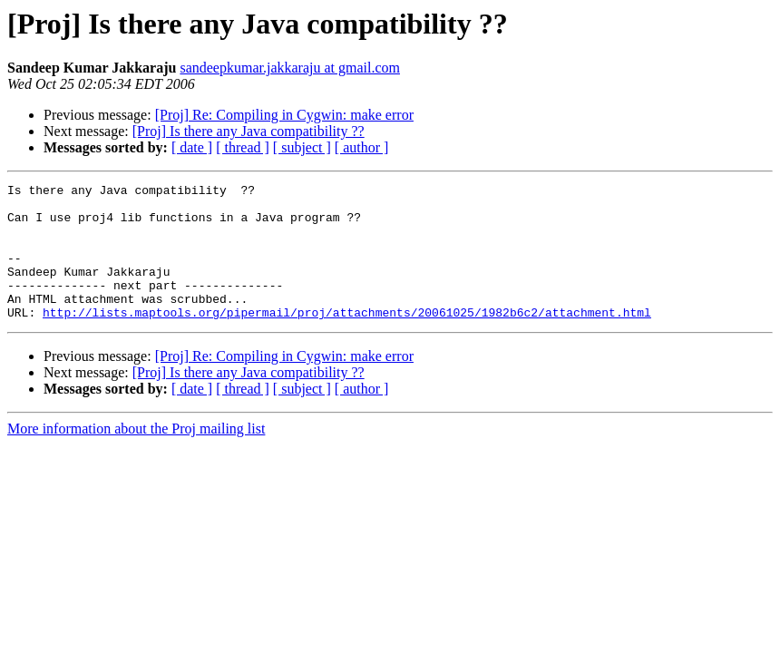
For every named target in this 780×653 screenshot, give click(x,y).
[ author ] (362, 147)
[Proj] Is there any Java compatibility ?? (248, 131)
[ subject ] (302, 147)
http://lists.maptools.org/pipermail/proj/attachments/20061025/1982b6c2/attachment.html (347, 339)
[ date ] (191, 147)
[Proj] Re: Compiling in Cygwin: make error (284, 114)
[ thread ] (242, 147)
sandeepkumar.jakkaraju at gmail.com (290, 67)
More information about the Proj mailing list (136, 455)
